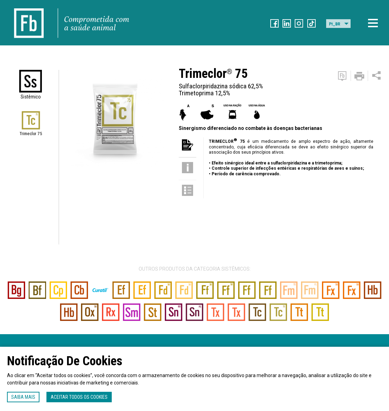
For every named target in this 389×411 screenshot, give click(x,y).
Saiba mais (23, 397)
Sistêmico (31, 97)
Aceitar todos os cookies (79, 397)
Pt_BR (334, 24)
